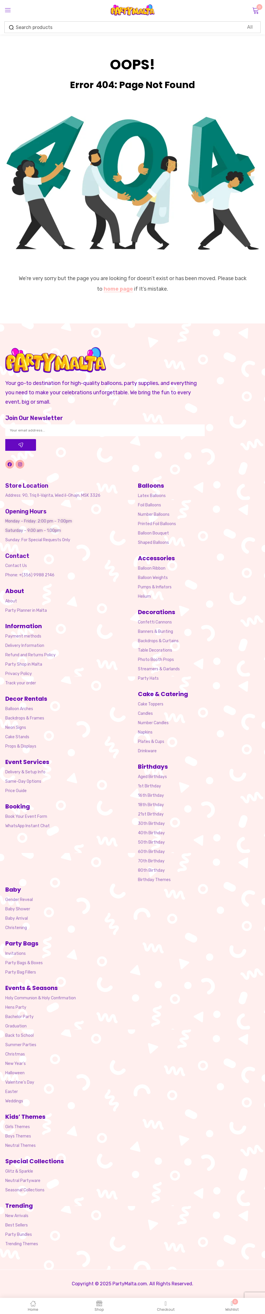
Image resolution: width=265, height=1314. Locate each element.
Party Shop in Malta (23, 664)
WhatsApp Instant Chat (27, 825)
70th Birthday (151, 861)
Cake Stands (17, 736)
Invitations (15, 953)
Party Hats (148, 678)
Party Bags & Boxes (24, 962)
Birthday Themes (154, 879)
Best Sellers (16, 1225)
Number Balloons (154, 514)
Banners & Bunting (155, 631)
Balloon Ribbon (151, 568)
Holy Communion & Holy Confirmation (40, 998)
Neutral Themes (20, 1145)
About (11, 601)
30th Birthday (151, 823)
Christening (16, 927)
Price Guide (16, 790)
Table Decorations (155, 650)
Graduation (16, 1026)
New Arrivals (16, 1215)
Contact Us (16, 565)
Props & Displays (20, 746)
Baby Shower (17, 909)
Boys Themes (18, 1136)
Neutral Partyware (22, 1180)
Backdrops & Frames (24, 718)
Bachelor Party (19, 1016)
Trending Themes (21, 1243)
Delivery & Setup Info (25, 772)
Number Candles (153, 722)
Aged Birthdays (152, 776)
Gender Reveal (19, 899)
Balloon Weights (153, 577)
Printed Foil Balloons (157, 523)
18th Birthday (151, 804)
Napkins (145, 732)
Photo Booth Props (156, 659)
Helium (144, 596)
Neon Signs (15, 727)
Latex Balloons (152, 495)
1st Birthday (149, 786)
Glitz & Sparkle (19, 1171)
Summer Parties (20, 1044)
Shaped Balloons (153, 542)
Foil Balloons (149, 505)
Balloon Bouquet (153, 533)
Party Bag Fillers (20, 972)
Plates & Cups (151, 741)
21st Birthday (151, 814)
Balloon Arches (19, 708)
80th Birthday (151, 870)
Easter (11, 1091)
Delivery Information (24, 645)
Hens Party (15, 1007)
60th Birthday (151, 851)
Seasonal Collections (25, 1190)
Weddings (14, 1101)
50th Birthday (151, 842)
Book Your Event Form (26, 816)
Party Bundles (18, 1234)
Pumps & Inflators (155, 587)
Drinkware (147, 750)
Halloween (15, 1072)
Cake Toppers (150, 704)
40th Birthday (151, 832)
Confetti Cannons (155, 622)
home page (118, 289)
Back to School (19, 1035)
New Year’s (15, 1063)
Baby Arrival (16, 918)
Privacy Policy (18, 673)
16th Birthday (151, 795)
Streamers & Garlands (159, 669)
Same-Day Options (23, 781)
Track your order (20, 683)
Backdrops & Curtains (158, 640)
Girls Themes (17, 1126)
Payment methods (23, 636)
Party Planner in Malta (26, 610)
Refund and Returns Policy (30, 654)
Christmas (15, 1054)
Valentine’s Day (19, 1082)
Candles (145, 713)
